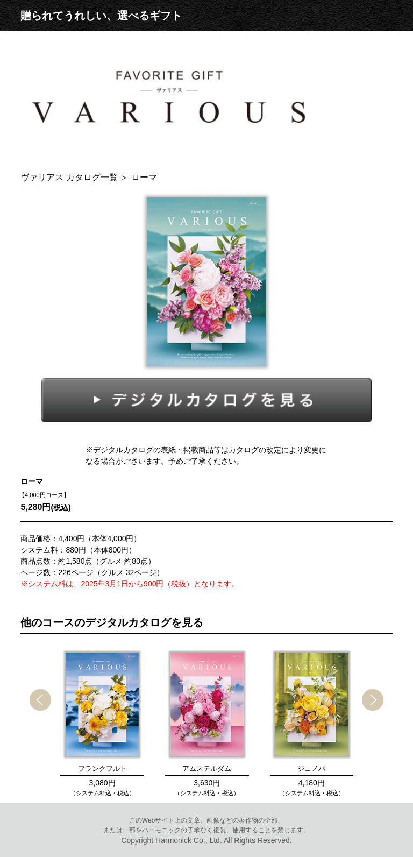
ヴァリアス (70, 177)
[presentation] (40, 700)
